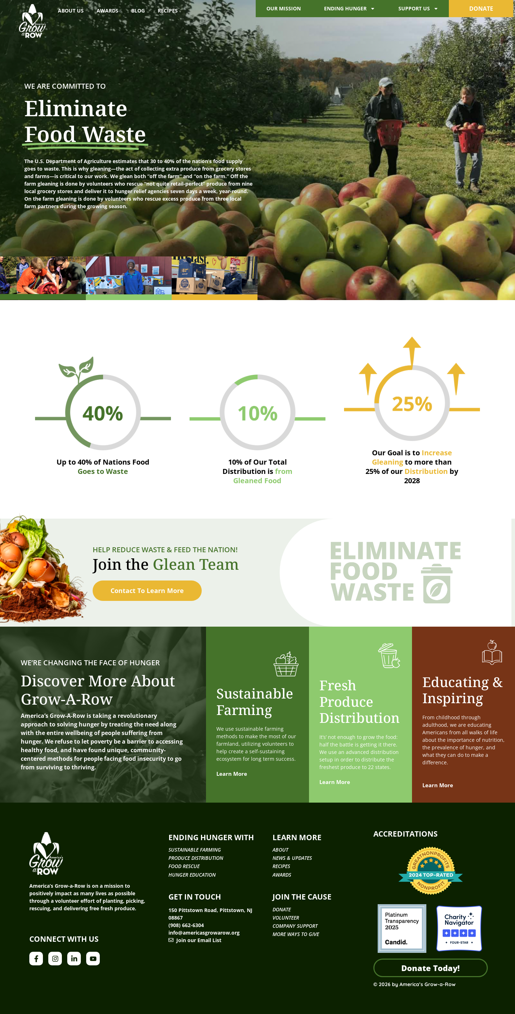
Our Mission (283, 8)
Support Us (418, 9)
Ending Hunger (349, 9)
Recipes (168, 10)
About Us (71, 10)
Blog (138, 10)
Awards (107, 10)
